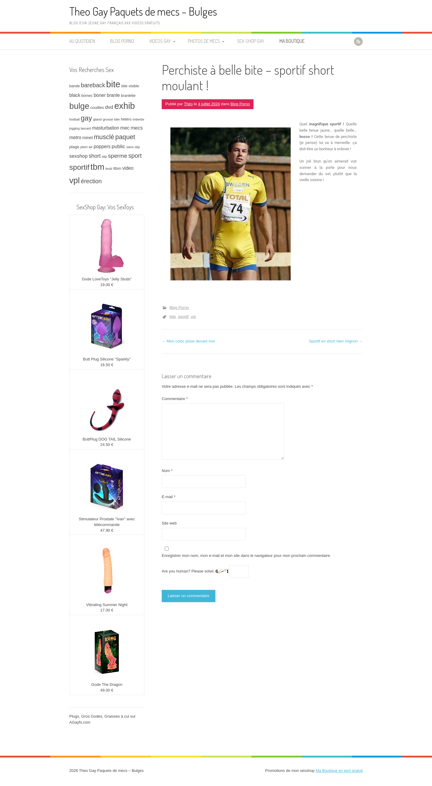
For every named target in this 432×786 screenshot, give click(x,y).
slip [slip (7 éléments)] (104, 156)
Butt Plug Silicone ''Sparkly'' (107, 359)
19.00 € (106, 284)
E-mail (169, 497)
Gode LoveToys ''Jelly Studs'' (107, 279)
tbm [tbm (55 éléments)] (97, 167)
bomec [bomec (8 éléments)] (87, 96)
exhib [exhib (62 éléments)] (124, 106)
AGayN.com (79, 722)
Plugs (74, 716)
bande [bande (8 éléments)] (74, 86)
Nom (167, 470)
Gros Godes (91, 716)
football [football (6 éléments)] (74, 119)
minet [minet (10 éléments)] (87, 137)
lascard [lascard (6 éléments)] (86, 128)
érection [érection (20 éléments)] (91, 181)
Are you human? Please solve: (205, 571)
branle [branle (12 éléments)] (113, 95)
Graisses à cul (116, 716)
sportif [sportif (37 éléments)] (79, 167)
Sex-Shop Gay (250, 41)
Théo (188, 104)
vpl (193, 316)
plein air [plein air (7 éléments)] (86, 147)
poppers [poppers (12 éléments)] (102, 146)
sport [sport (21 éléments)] (135, 155)
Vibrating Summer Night (107, 604)
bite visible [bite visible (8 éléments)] (130, 86)
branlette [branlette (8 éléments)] (128, 96)
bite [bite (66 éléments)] (113, 84)
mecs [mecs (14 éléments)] (136, 128)
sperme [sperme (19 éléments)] (117, 156)
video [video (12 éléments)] (128, 168)
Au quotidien (82, 41)
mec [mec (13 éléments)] (125, 127)
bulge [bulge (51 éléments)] (79, 106)
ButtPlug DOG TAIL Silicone (107, 439)
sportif (183, 316)
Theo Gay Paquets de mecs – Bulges (143, 11)
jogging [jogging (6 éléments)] (74, 128)
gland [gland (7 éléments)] (97, 119)
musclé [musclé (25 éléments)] (104, 137)
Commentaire (175, 398)
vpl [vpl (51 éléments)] (74, 180)
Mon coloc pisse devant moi (188, 341)
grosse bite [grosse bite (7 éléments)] (111, 119)
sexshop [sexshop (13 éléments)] (78, 156)
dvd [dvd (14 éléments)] (109, 107)
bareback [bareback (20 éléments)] (93, 85)
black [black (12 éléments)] (74, 95)
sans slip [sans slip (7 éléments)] (133, 147)
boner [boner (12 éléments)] (100, 95)
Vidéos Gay (160, 41)
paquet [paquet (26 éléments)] (125, 137)
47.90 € (106, 530)
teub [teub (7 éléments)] (108, 168)
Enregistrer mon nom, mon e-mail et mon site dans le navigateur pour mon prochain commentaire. (246, 555)
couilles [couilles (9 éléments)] (97, 107)
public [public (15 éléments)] (118, 146)
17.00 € (106, 610)
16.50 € (106, 365)
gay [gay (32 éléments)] (86, 118)
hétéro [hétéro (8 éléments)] (126, 119)
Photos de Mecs (204, 41)
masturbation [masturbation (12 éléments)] (105, 127)
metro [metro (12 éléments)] (75, 137)
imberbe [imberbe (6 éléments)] (138, 119)
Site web (169, 523)
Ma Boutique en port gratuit (339, 770)
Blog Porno (122, 41)
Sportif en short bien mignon (336, 341)
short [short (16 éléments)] (95, 156)
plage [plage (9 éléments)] (74, 147)
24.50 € (106, 444)
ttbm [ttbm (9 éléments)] (117, 168)
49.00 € (106, 690)
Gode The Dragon (106, 684)
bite (173, 316)
